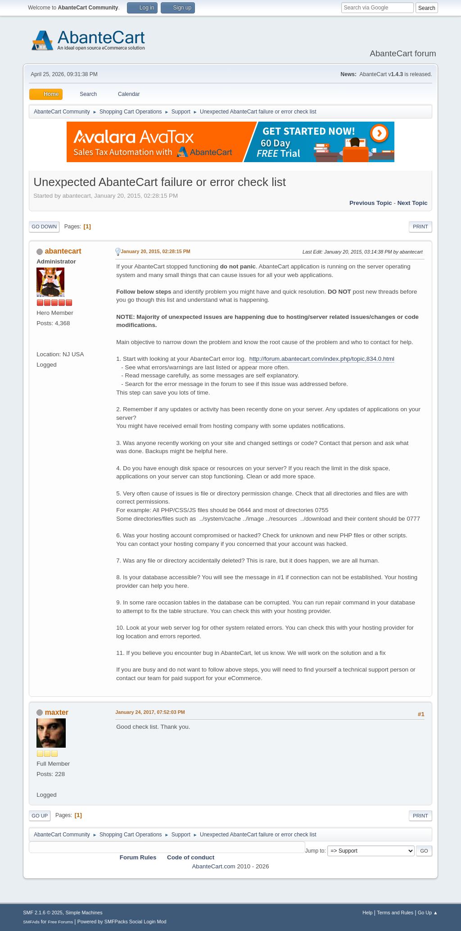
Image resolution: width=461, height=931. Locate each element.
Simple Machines (84, 912)
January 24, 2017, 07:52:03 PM (150, 712)
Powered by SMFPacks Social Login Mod (122, 921)
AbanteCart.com (213, 866)
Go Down (44, 226)
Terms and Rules (395, 912)
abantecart (63, 251)
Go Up (40, 815)
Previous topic (370, 203)
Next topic (413, 203)
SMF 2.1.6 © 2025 (43, 912)
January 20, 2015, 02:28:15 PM (155, 251)
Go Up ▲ (428, 912)
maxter (56, 712)
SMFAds (31, 921)
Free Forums (60, 921)
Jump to (315, 851)
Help (367, 912)
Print (420, 226)
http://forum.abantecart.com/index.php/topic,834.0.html (321, 358)
